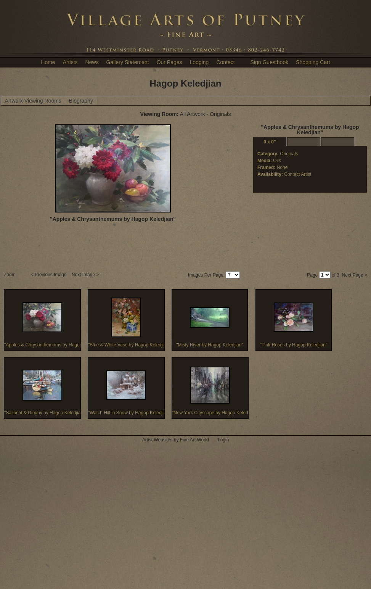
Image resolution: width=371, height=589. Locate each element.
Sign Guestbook (270, 62)
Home (48, 62)
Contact (225, 62)
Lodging (199, 62)
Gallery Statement (127, 62)
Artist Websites (157, 440)
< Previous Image (49, 274)
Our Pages (169, 62)
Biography (81, 101)
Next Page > (354, 275)
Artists (70, 62)
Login (223, 440)
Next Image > (86, 274)
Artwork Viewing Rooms (33, 101)
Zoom (10, 274)
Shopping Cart (313, 62)
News (92, 62)
